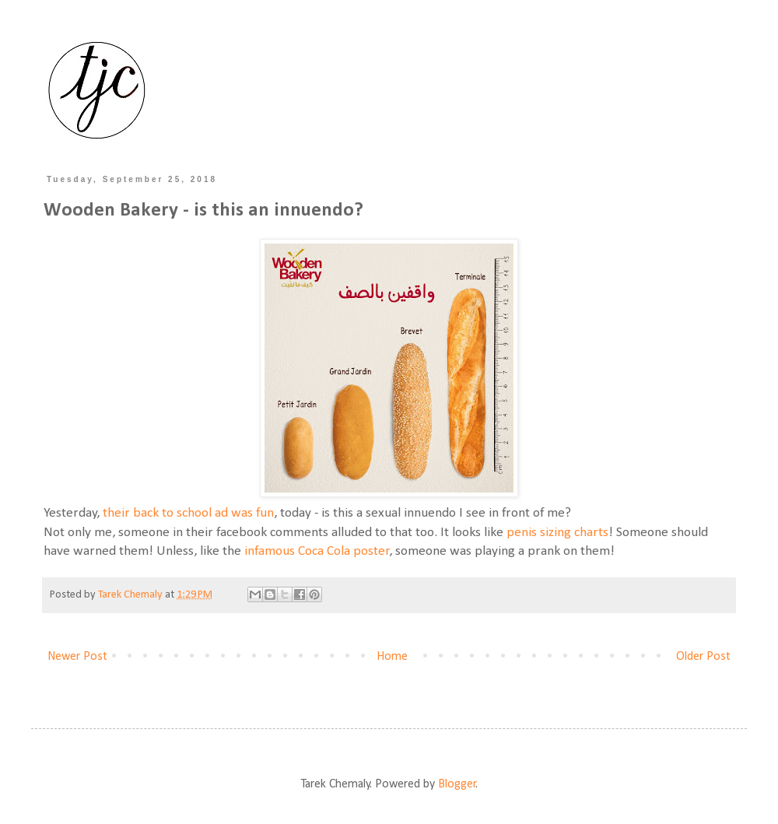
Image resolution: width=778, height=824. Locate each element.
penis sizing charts (557, 532)
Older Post (703, 656)
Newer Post (77, 656)
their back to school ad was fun (188, 513)
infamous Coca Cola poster (317, 551)
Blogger (457, 784)
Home (392, 656)
